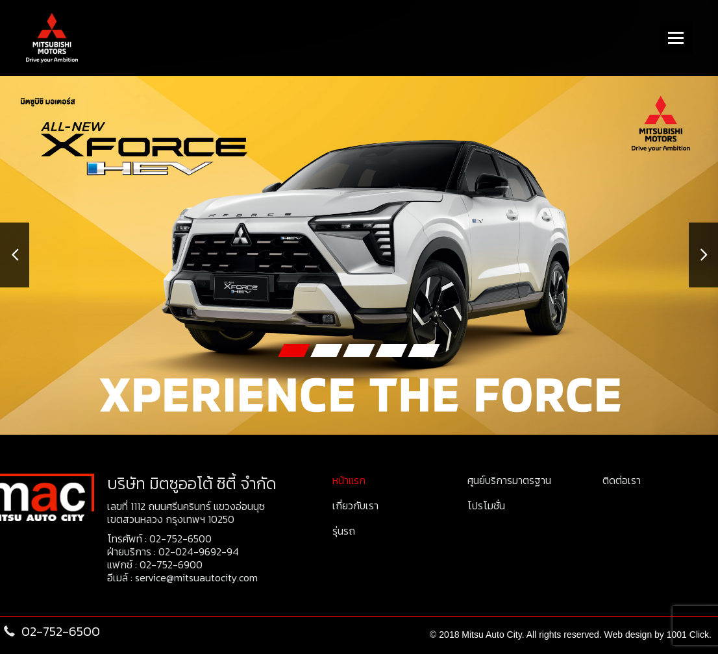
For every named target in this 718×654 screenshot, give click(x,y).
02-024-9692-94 (198, 551)
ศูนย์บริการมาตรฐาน (509, 480)
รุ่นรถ (343, 530)
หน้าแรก (348, 480)
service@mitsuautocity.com (196, 577)
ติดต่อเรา (621, 480)
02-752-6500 (180, 538)
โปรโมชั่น (486, 505)
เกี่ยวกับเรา (355, 505)
